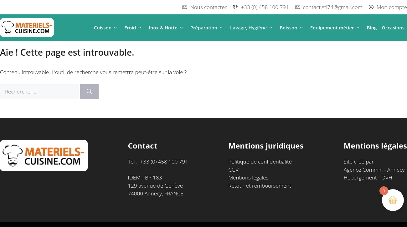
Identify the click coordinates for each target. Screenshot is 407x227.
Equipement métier (336, 27)
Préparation (207, 27)
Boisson (292, 27)
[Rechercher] (89, 91)
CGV (233, 169)
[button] (115, 27)
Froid (134, 27)
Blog (372, 27)
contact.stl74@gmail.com (333, 7)
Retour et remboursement (259, 185)
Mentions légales (248, 177)
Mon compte (392, 7)
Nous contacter (208, 7)
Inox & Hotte (167, 27)
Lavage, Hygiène (252, 27)
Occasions (393, 27)
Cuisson (107, 27)
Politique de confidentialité (260, 161)
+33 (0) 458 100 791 (265, 7)
